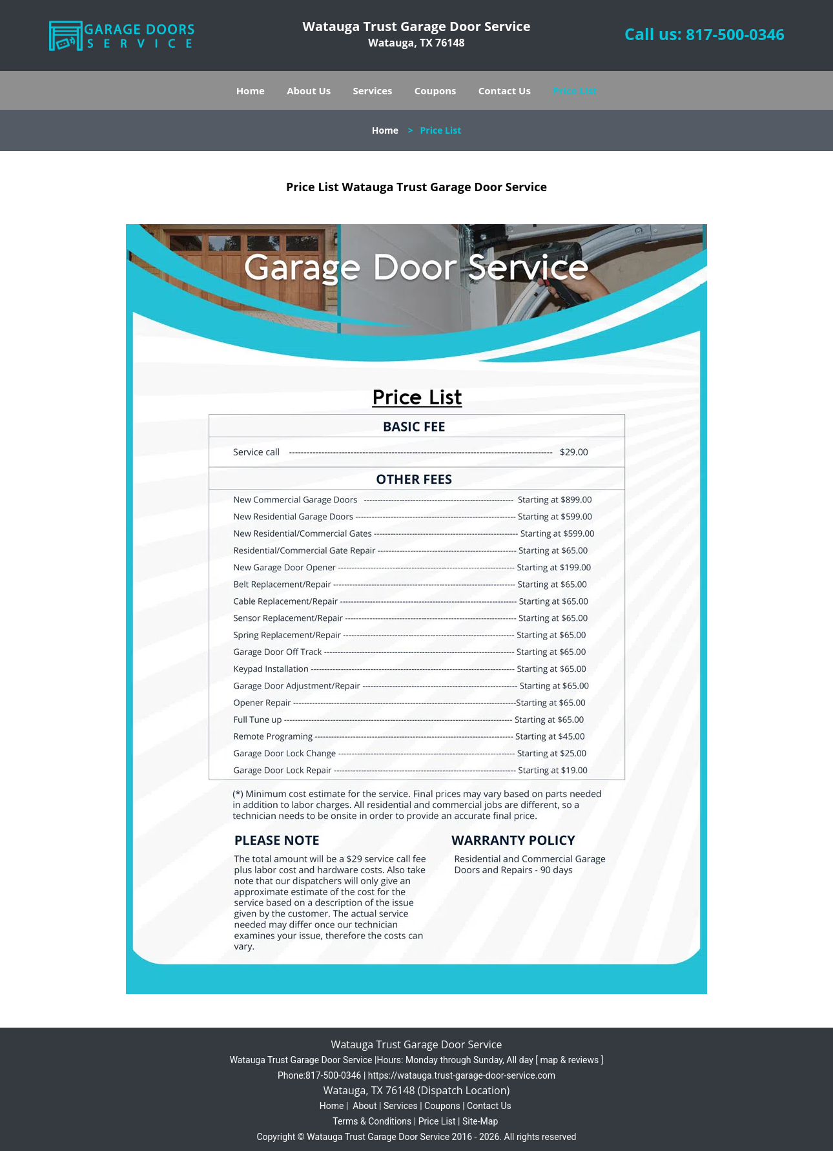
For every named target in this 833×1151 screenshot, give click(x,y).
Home (250, 90)
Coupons (436, 90)
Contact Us (504, 90)
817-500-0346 (735, 34)
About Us (309, 90)
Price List (575, 90)
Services (373, 90)
